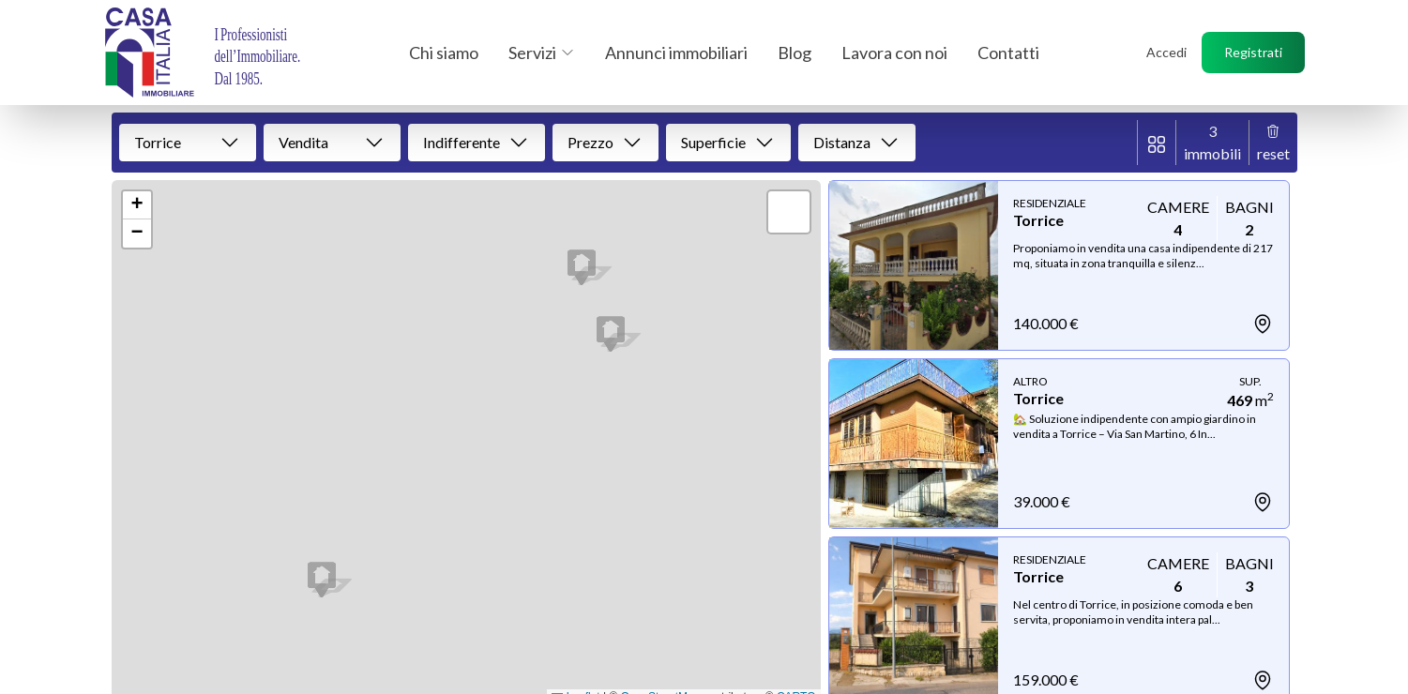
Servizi (541, 52)
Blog (794, 52)
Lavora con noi (894, 52)
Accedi (1166, 52)
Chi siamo (443, 52)
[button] (322, 579)
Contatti (1008, 52)
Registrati (1253, 52)
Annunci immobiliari (676, 52)
